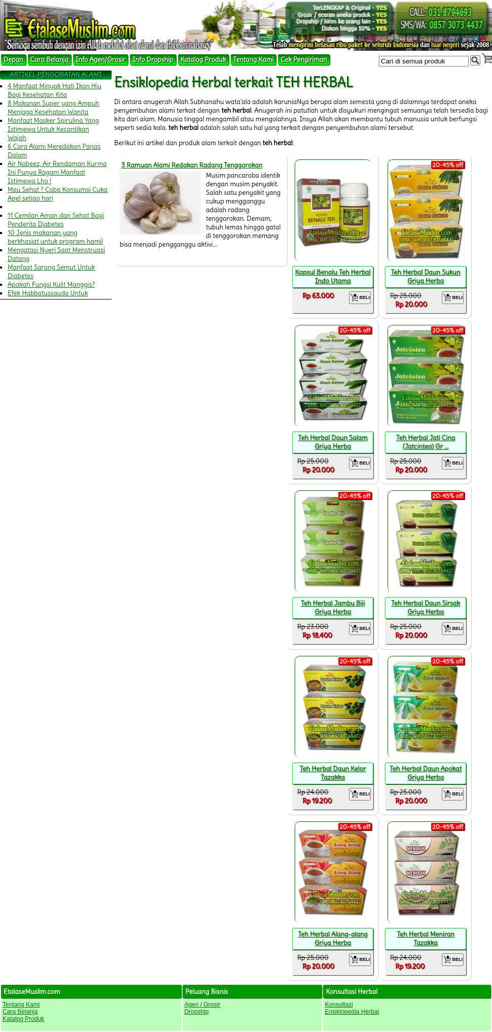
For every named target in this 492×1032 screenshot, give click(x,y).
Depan (13, 59)
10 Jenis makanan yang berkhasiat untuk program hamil (55, 237)
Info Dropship (152, 59)
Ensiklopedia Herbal (352, 1011)
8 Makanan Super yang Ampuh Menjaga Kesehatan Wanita (53, 107)
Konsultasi (339, 1004)
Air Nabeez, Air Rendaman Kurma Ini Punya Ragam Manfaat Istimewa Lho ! (57, 172)
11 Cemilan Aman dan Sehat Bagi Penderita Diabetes (56, 219)
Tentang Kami (253, 59)
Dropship (196, 1011)
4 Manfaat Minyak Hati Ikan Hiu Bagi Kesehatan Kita (54, 90)
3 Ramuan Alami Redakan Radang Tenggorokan (192, 165)
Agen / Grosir (202, 1004)
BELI (360, 298)
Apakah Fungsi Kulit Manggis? (51, 284)
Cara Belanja (49, 59)
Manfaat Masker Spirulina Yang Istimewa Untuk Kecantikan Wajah (53, 129)
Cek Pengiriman (303, 59)
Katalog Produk (203, 59)
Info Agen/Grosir (100, 59)
